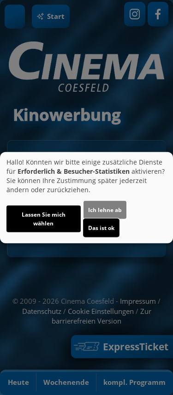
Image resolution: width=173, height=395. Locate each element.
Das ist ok (101, 228)
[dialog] (86, 197)
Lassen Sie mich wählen (44, 219)
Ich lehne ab (105, 210)
